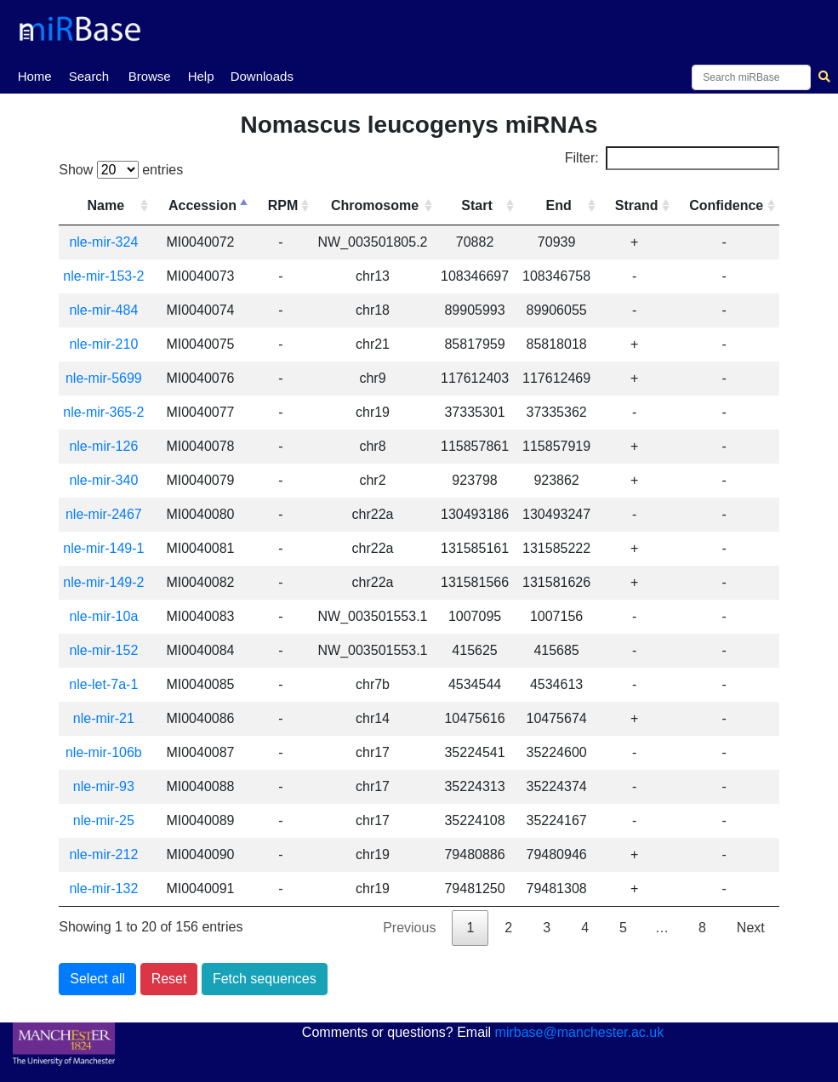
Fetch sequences (264, 978)
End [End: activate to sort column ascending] (559, 205)
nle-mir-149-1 (105, 548)
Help (201, 76)
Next (751, 927)
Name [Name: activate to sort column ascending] (107, 205)
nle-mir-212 (105, 854)
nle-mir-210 (105, 344)
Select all (97, 978)
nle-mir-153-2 (105, 276)
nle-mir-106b (104, 752)
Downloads (262, 76)
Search (89, 76)
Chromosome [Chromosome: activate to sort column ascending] (376, 205)
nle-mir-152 (105, 650)
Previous (409, 927)
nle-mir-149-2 (105, 582)
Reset (169, 978)
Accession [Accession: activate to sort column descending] (204, 205)
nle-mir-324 (105, 242)
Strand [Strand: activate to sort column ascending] (636, 205)
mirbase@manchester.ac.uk (579, 1032)
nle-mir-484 (105, 310)
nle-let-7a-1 (105, 684)
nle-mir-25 (104, 820)
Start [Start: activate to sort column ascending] (478, 205)
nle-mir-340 (105, 480)
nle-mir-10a (105, 616)
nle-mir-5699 (104, 378)
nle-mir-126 (105, 446)
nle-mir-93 (104, 786)
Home (35, 74)
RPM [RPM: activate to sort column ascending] (285, 205)
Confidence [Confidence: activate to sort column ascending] (726, 205)
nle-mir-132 (105, 888)
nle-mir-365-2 (105, 412)
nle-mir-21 (104, 718)
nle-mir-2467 (104, 514)
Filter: (672, 158)
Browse (149, 76)
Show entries (121, 170)
